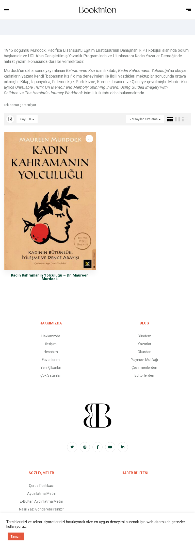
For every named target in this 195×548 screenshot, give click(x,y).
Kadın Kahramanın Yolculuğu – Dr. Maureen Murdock (50, 277)
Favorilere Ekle (89, 138)
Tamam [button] (16, 536)
